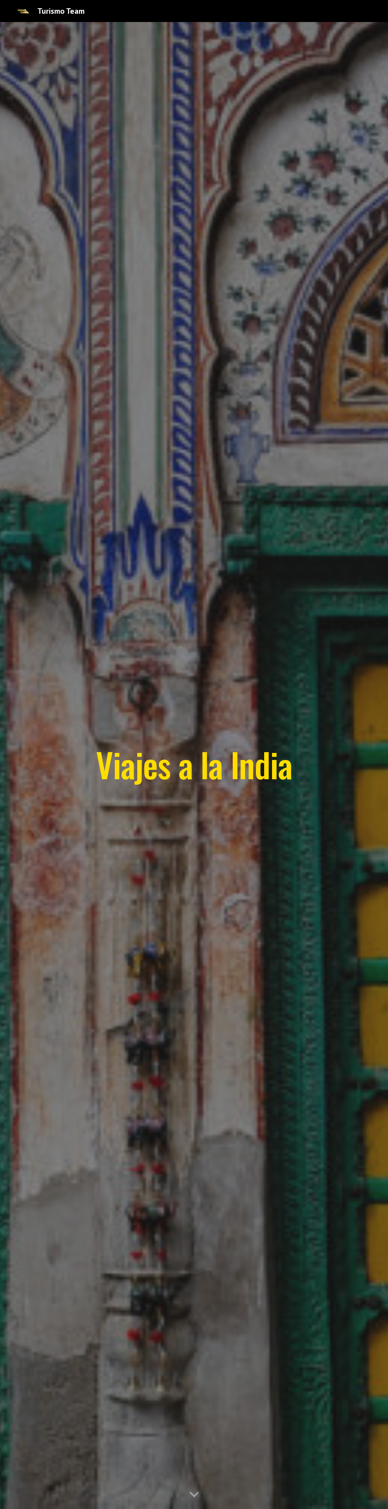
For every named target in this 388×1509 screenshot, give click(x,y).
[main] (194, 765)
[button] (194, 1494)
